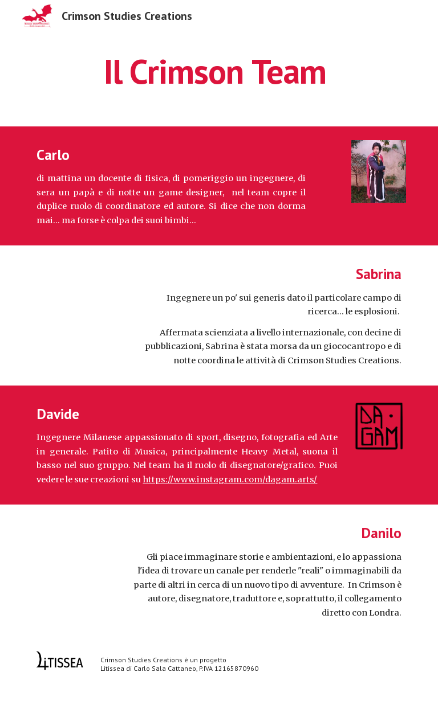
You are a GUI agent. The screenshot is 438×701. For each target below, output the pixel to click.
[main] (219, 71)
